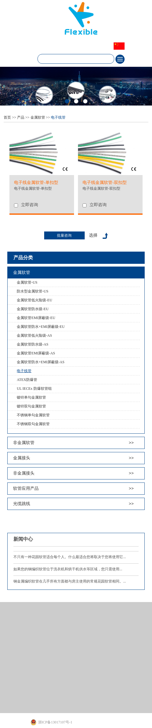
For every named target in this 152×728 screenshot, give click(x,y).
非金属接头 (23, 473)
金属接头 (21, 458)
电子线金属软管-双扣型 (101, 188)
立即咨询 (29, 205)
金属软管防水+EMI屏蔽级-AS (40, 362)
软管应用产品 (26, 488)
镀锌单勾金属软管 (31, 397)
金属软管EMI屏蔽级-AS (36, 353)
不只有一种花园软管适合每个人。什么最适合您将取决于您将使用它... (69, 557)
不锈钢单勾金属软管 (33, 415)
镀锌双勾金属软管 (31, 406)
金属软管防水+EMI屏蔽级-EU (41, 327)
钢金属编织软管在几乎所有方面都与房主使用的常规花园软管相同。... (69, 581)
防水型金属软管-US (32, 291)
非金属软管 (23, 442)
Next (5, 86)
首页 (7, 117)
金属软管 (37, 117)
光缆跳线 (21, 503)
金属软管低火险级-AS (34, 335)
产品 (20, 117)
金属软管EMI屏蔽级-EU (36, 318)
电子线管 (58, 117)
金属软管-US (27, 282)
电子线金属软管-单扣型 (33, 188)
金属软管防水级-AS (32, 344)
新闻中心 (23, 539)
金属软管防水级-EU (32, 309)
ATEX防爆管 (27, 380)
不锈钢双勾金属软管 (33, 424)
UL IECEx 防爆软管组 (34, 388)
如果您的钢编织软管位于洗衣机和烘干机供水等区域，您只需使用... (67, 569)
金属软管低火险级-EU (34, 300)
